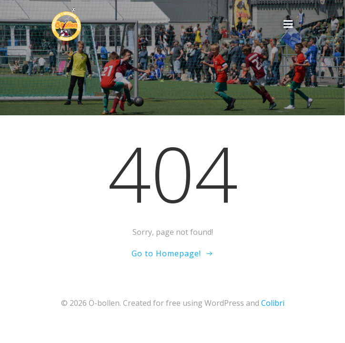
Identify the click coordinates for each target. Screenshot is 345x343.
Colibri (272, 303)
